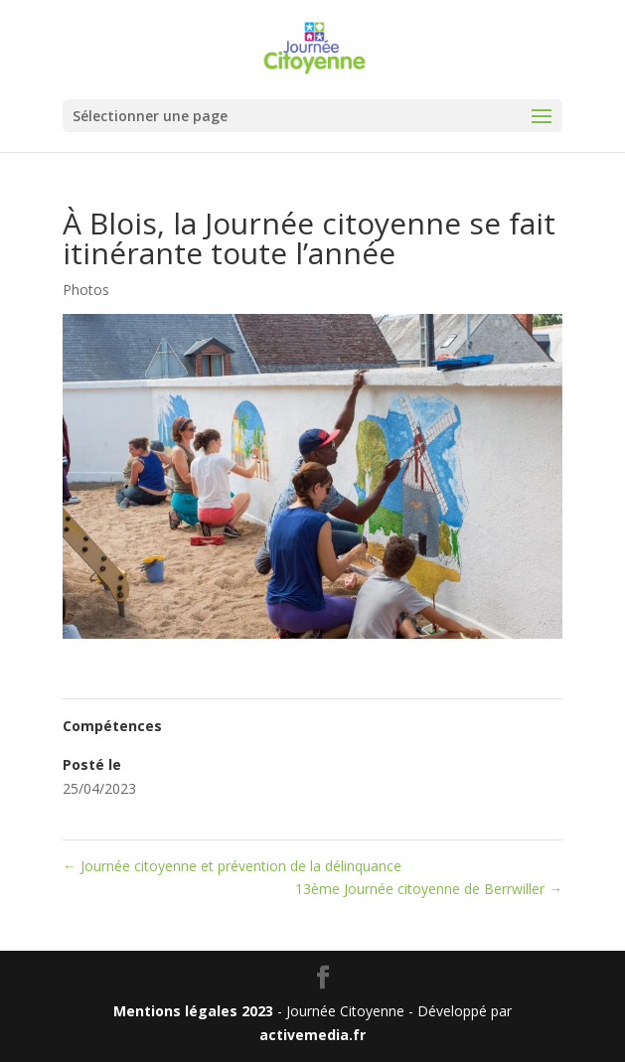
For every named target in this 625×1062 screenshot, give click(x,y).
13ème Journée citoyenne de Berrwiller (428, 888)
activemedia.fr (312, 1034)
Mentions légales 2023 (193, 1010)
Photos (86, 289)
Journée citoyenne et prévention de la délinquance (232, 865)
